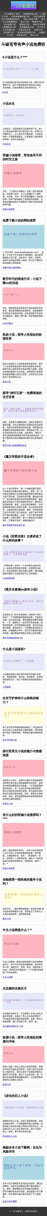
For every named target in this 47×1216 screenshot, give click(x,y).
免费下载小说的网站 (12, 268)
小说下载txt (8, 323)
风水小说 (34, 35)
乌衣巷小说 (22, 35)
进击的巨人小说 (10, 1136)
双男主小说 (8, 804)
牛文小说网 (8, 977)
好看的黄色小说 (30, 14)
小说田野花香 (9, 578)
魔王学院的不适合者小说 (14, 525)
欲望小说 (7, 1084)
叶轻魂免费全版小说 (21, 16)
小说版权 (7, 687)
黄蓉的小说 (24, 24)
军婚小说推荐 (9, 868)
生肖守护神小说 (10, 740)
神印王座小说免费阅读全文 (15, 445)
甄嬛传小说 (37, 22)
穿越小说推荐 (9, 209)
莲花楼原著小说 (27, 27)
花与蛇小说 (9, 32)
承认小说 (25, 22)
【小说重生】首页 (12, 14)
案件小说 (7, 919)
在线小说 (38, 30)
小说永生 (7, 144)
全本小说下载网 (10, 1201)
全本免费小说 (10, 24)
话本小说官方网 (31, 19)
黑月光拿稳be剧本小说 (13, 638)
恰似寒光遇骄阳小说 (26, 32)
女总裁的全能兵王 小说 (13, 1026)
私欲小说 (7, 382)
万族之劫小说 (25, 30)
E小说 (5, 92)
